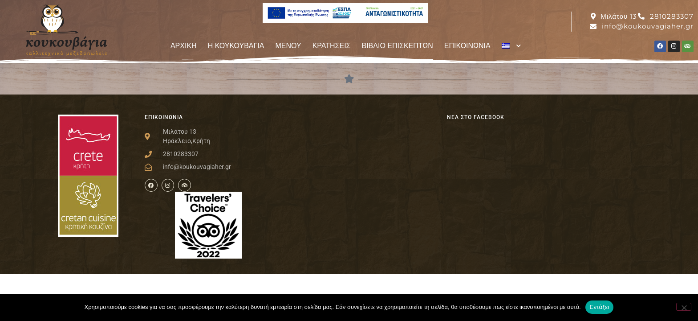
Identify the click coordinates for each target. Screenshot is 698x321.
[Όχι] (683, 307)
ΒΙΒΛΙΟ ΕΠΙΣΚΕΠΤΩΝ (397, 45)
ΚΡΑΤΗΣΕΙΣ (331, 45)
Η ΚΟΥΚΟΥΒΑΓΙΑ (236, 45)
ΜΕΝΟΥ (288, 45)
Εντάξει (599, 307)
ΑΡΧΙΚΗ (183, 45)
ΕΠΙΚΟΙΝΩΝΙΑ (467, 45)
